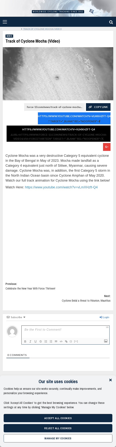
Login (104, 317)
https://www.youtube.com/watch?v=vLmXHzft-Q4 (74, 116)
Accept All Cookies (58, 418)
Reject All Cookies (58, 428)
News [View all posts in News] (9, 36)
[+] (76, 341)
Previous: (58, 288)
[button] (110, 380)
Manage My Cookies (58, 438)
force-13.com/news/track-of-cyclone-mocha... (54, 105)
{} (71, 341)
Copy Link (98, 106)
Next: (58, 300)
